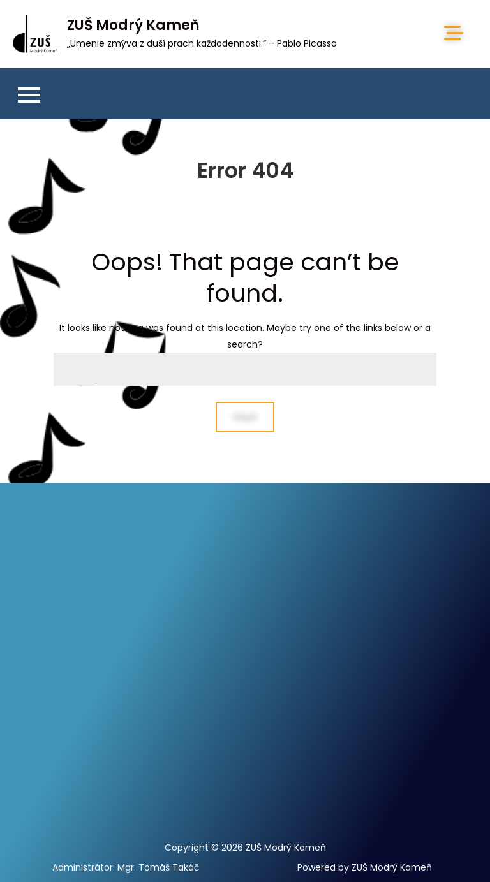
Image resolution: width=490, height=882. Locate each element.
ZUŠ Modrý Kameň (133, 25)
